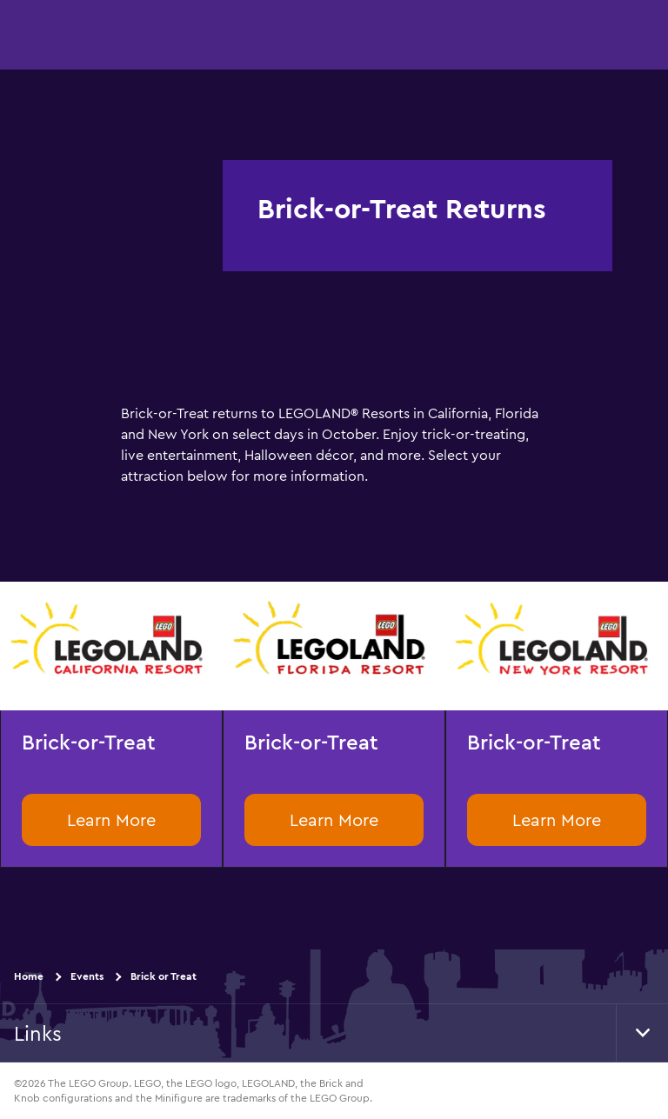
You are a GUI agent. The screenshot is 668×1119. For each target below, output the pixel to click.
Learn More (111, 819)
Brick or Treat (163, 975)
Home (28, 975)
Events (87, 975)
